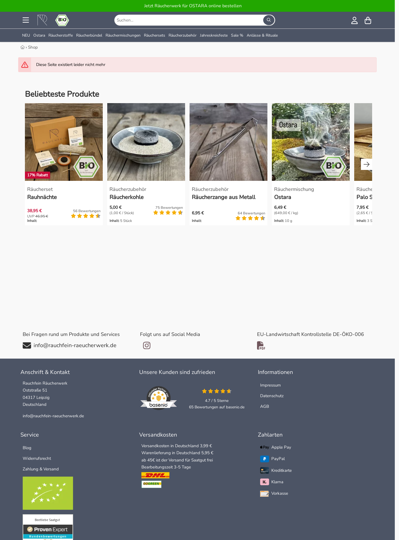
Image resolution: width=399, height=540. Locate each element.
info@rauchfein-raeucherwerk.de (53, 416)
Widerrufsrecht (37, 458)
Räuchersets (154, 35)
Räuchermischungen (123, 35)
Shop (33, 47)
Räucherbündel (89, 35)
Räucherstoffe (60, 35)
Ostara (39, 35)
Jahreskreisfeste (214, 35)
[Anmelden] (354, 20)
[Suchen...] (268, 20)
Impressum (270, 385)
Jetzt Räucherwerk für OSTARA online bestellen (193, 6)
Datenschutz (272, 396)
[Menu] (26, 20)
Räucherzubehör (183, 35)
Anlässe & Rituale (262, 35)
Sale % (237, 35)
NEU (26, 35)
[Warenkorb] (367, 20)
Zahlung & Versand (41, 469)
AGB (264, 406)
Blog (27, 448)
